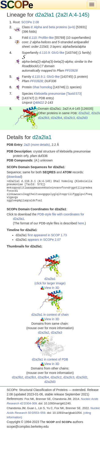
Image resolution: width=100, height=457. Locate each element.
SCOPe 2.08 (30, 22)
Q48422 (38, 102)
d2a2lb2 (17, 377)
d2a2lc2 (56, 377)
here (81, 223)
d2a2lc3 (69, 118)
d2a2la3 (56, 332)
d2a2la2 (84, 113)
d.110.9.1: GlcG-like (46, 76)
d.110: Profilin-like (41, 37)
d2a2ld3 (82, 118)
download (14, 176)
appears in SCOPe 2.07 (44, 239)
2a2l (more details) (37, 144)
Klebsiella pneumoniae (50, 93)
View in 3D (50, 288)
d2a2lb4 (56, 118)
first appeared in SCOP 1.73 (47, 235)
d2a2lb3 (43, 118)
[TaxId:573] (74, 93)
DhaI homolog (42, 87)
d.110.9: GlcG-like (51, 52)
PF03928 (71, 70)
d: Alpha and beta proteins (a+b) (53, 27)
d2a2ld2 (81, 377)
